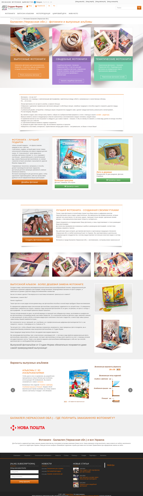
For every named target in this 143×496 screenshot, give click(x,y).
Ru (139, 2)
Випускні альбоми (47, 8)
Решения (28, 449)
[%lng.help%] (74, 1)
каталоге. (41, 376)
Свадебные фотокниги (71, 53)
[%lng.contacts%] (96, 1)
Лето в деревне (104, 166)
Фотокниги (31, 8)
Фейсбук (110, 459)
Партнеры (93, 449)
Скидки (83, 449)
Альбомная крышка (28, 381)
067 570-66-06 (16, 2)
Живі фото (94, 8)
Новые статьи (81, 458)
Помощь (75, 449)
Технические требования (43, 449)
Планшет (39, 381)
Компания (17, 449)
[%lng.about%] (63, 1)
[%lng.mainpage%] (16, 13)
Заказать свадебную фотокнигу (71, 75)
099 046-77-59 (27, 2)
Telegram (38, 2)
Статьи (66, 449)
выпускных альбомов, (75, 490)
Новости (58, 449)
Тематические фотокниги (113, 53)
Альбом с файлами (46, 379)
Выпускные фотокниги (29, 53)
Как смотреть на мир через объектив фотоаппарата (89, 471)
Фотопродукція (65, 8)
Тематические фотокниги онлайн (113, 71)
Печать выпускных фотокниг (29, 69)
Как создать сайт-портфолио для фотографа (90, 464)
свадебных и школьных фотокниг (90, 490)
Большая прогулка (64, 174)
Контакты (103, 449)
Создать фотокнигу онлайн (38, 234)
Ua (134, 2)
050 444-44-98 (6, 2)
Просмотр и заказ (71, 180)
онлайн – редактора (102, 109)
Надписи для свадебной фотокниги (88, 478)
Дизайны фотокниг (29, 176)
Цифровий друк (81, 8)
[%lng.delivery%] (84, 1)
